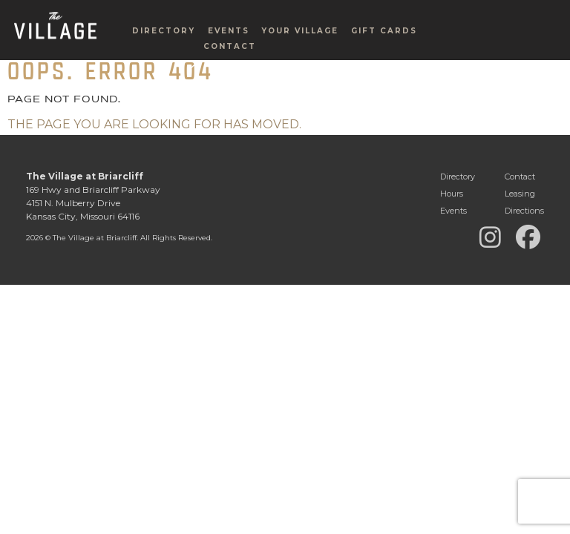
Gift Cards (384, 56)
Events (228, 56)
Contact (229, 71)
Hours (451, 193)
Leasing (520, 193)
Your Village (299, 56)
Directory (163, 56)
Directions (524, 210)
